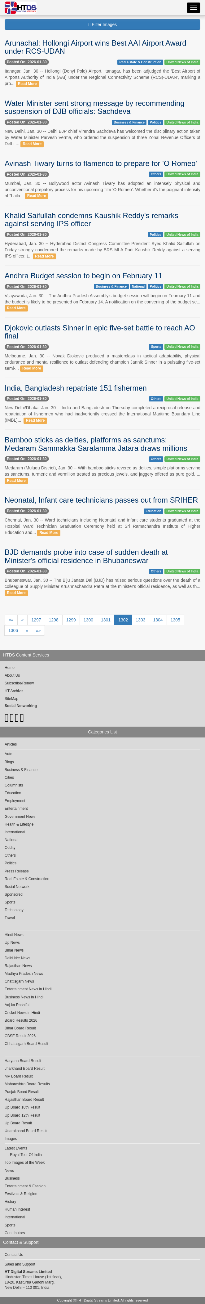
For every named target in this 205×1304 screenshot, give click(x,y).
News (9, 1170)
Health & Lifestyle (19, 824)
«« (11, 619)
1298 (54, 619)
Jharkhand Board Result (25, 1068)
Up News (12, 942)
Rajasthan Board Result (24, 1099)
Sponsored (14, 894)
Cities (9, 777)
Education (153, 511)
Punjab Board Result (22, 1092)
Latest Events (16, 1148)
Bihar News (14, 950)
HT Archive (14, 691)
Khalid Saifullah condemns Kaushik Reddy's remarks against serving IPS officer (91, 219)
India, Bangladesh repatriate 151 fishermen (76, 388)
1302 (123, 619)
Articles (11, 744)
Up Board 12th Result (22, 1115)
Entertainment (16, 808)
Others (156, 174)
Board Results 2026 (21, 1020)
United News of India (182, 62)
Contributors (15, 1233)
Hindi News (14, 935)
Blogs (9, 762)
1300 (88, 619)
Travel (10, 918)
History (10, 1201)
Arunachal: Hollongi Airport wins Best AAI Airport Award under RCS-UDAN (95, 47)
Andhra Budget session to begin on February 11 (84, 275)
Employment (15, 801)
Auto (8, 754)
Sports (156, 346)
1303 (140, 619)
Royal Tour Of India (26, 1155)
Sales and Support (20, 1264)
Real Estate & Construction (140, 62)
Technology (14, 910)
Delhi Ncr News (17, 958)
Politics (155, 122)
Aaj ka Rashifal (17, 1005)
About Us (12, 675)
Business (12, 1178)
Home (10, 667)
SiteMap (11, 699)
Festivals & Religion (21, 1194)
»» (38, 630)
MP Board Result (19, 1076)
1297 (36, 619)
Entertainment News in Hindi (28, 989)
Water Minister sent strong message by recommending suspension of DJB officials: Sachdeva (95, 107)
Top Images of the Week (25, 1162)
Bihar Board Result (20, 1028)
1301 (106, 619)
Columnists (14, 785)
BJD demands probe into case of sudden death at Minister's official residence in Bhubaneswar (86, 556)
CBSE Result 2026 (20, 1036)
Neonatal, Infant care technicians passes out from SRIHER (101, 500)
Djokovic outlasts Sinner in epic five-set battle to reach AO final (100, 332)
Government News (20, 816)
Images (11, 1138)
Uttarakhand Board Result (26, 1131)
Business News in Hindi (24, 997)
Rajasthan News (18, 966)
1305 (175, 619)
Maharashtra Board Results (27, 1084)
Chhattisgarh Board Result (26, 1044)
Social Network (17, 887)
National (138, 286)
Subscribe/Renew (19, 683)
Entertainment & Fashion (25, 1186)
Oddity (10, 847)
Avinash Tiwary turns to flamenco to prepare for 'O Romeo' (101, 163)
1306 (13, 630)
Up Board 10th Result (22, 1107)
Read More (27, 84)
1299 (71, 619)
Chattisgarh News (19, 981)
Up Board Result (18, 1123)
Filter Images (102, 24)
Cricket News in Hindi (22, 1012)
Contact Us (14, 1254)
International (15, 832)
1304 (158, 619)
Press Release (17, 871)
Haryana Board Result (23, 1061)
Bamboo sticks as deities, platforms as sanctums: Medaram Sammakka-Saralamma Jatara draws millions (96, 444)
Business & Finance (129, 122)
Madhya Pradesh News (24, 973)
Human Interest (17, 1209)
